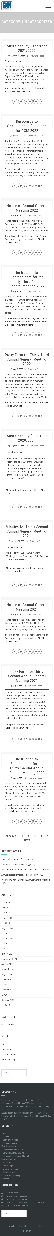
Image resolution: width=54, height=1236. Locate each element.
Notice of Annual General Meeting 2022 (27, 208)
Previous (11, 836)
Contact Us (6, 1179)
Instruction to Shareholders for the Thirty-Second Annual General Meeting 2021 (27, 766)
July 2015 (5, 1005)
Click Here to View (36, 175)
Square (28, 1226)
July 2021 (5, 943)
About (3, 1133)
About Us (7, 1136)
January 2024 (7, 918)
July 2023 (5, 923)
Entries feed (7, 1049)
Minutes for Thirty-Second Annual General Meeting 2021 (27, 531)
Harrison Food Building (10, 1175)
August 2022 (7, 928)
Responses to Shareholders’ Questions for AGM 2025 (26, 869)
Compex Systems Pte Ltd (13, 1149)
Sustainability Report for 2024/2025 (17, 859)
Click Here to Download (17, 727)
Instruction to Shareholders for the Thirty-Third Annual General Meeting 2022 (27, 279)
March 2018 (7, 984)
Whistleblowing (9, 1172)
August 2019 (7, 974)
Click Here (25, 91)
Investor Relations (8, 1159)
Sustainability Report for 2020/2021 (27, 438)
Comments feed (9, 1054)
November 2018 (9, 979)
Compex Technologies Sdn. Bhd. (16, 1156)
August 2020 (7, 964)
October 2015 (7, 1000)
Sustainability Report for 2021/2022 (27, 48)
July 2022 (5, 933)
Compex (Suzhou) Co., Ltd (13, 1153)
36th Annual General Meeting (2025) (18, 864)
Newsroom (7, 1162)
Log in (4, 1044)
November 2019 (9, 969)
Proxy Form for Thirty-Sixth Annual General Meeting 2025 (24, 1116)
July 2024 (5, 912)
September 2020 (9, 959)
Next (27, 840)
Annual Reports (9, 1166)
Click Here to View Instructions (19, 324)
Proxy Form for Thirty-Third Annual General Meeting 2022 (27, 359)
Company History (10, 1143)
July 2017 (5, 994)
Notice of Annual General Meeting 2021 (27, 607)
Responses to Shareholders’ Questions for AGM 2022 (27, 126)
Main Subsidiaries (8, 1146)
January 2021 (7, 953)
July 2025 (5, 902)
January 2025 (7, 907)
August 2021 (7, 938)
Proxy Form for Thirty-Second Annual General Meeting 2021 (27, 676)
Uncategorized (8, 1024)
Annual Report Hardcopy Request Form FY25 (22, 874)
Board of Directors (10, 1140)
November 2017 (9, 989)
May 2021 (6, 948)
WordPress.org (8, 1059)
